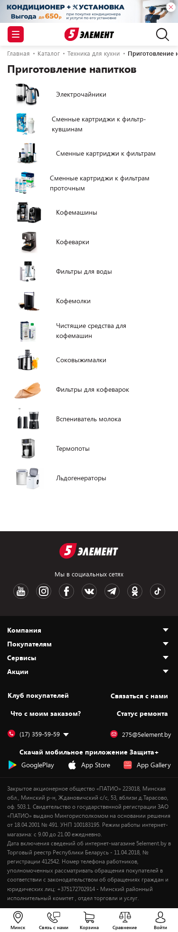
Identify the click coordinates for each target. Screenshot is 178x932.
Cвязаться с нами (139, 695)
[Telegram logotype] (112, 591)
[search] (160, 34)
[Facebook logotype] (66, 591)
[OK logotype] (134, 591)
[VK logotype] (89, 591)
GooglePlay (31, 765)
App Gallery (147, 765)
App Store (88, 765)
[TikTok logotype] (157, 591)
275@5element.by (140, 734)
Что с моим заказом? (45, 713)
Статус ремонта (142, 713)
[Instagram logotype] (43, 591)
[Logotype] (89, 34)
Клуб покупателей (38, 695)
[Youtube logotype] (20, 591)
